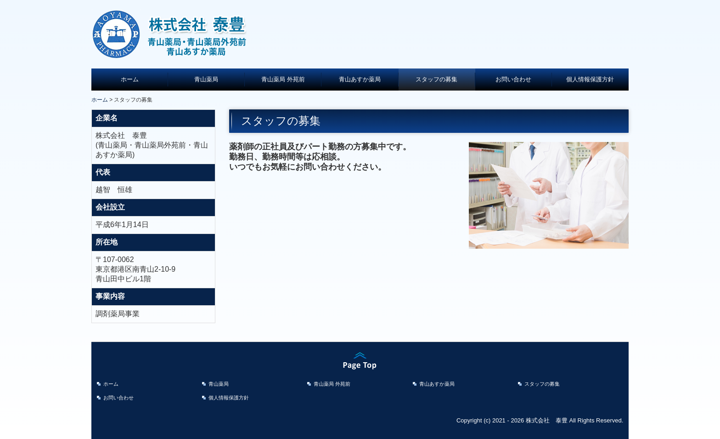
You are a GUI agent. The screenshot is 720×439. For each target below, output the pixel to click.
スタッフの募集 (436, 79)
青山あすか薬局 (360, 79)
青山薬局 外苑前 (283, 79)
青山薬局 (206, 79)
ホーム (130, 79)
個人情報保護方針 (590, 79)
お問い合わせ (513, 79)
